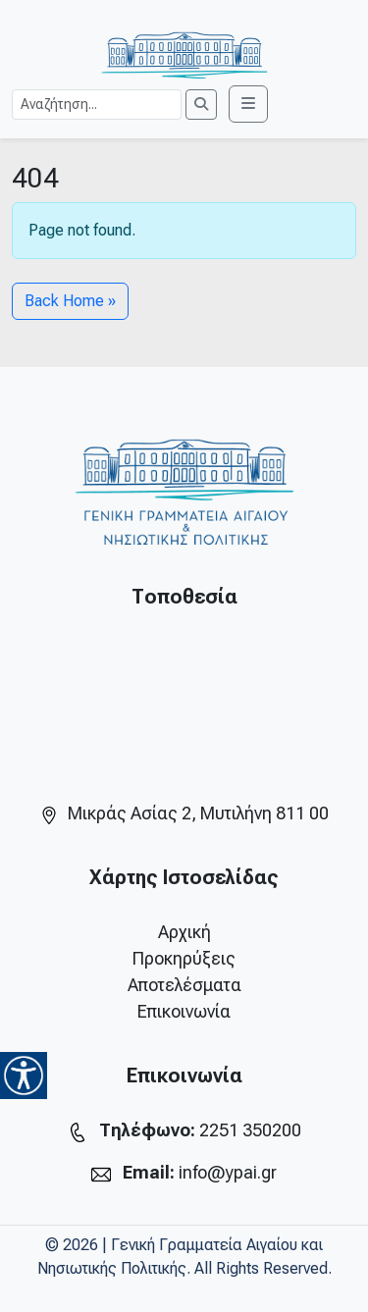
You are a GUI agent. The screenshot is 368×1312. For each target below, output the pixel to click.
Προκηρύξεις (184, 958)
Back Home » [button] (70, 300)
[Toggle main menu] (248, 104)
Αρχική (184, 931)
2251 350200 (250, 1130)
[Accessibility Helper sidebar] (23, 1075)
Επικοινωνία (184, 1011)
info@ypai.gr (228, 1172)
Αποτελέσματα (184, 984)
